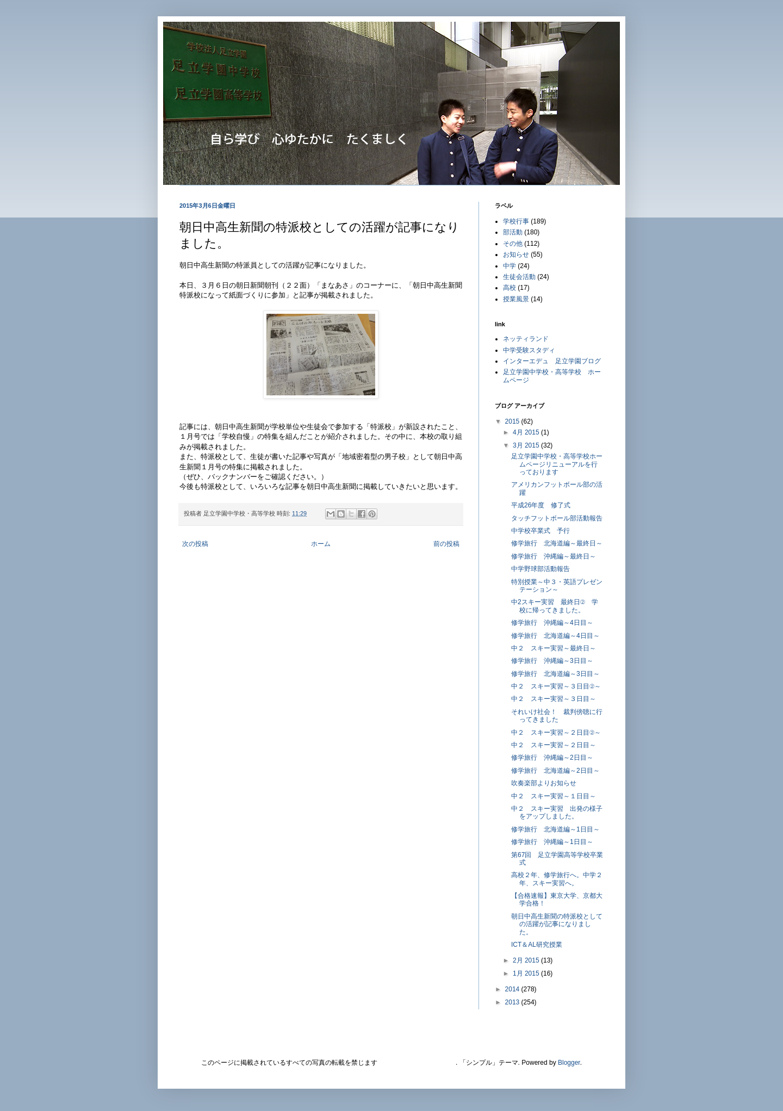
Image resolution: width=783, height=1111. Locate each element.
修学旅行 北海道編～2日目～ (555, 770)
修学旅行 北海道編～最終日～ (556, 543)
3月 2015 (527, 445)
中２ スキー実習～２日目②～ (556, 732)
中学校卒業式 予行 (540, 531)
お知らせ (516, 254)
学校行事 (516, 221)
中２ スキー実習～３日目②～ (556, 686)
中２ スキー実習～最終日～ (553, 648)
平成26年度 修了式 (540, 505)
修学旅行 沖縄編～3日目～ (552, 661)
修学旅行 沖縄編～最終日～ (553, 556)
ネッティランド (526, 339)
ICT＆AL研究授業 (536, 944)
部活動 (513, 232)
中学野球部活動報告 (540, 569)
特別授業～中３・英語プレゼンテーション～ (556, 585)
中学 (509, 266)
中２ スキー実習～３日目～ (553, 699)
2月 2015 (527, 960)
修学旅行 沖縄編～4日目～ (552, 622)
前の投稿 (446, 544)
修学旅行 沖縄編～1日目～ (552, 842)
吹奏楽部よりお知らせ (543, 783)
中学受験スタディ (529, 350)
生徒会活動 (519, 277)
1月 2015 (527, 973)
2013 (513, 1002)
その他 (513, 243)
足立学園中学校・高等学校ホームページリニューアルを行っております (556, 464)
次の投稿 (195, 544)
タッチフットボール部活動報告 (556, 518)
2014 (513, 989)
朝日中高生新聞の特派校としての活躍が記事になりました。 (556, 924)
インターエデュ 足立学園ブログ (552, 361)
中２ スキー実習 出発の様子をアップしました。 (556, 812)
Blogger (569, 1062)
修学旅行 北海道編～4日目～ (555, 636)
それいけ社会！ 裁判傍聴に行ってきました (556, 715)
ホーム (321, 544)
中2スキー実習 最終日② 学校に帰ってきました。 (554, 605)
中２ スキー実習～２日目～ (553, 745)
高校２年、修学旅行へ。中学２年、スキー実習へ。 (556, 878)
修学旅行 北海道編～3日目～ (555, 674)
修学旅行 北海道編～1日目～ (555, 829)
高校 (509, 287)
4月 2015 (527, 432)
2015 (513, 421)
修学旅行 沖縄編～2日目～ (552, 757)
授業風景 (516, 299)
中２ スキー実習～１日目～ (553, 796)
